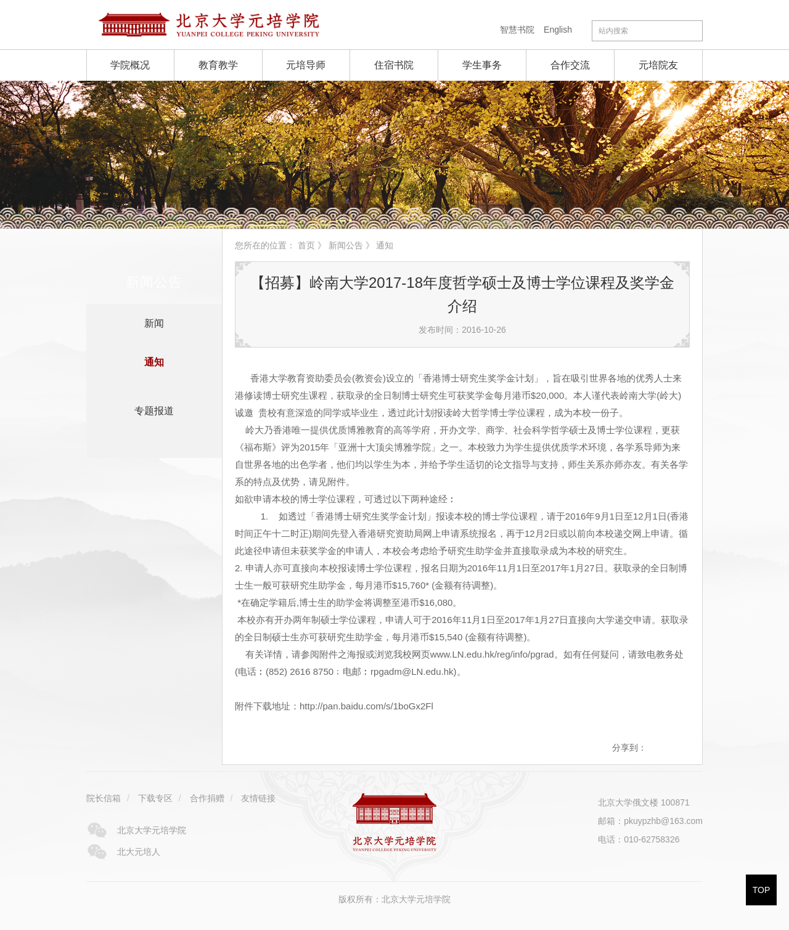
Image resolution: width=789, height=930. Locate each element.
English (558, 30)
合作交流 (570, 65)
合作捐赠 (207, 798)
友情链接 (258, 798)
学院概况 (130, 65)
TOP (762, 890)
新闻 (154, 323)
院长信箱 (103, 798)
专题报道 (154, 411)
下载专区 (155, 798)
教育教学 (218, 65)
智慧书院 (517, 30)
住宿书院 (394, 65)
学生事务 (482, 65)
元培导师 (305, 65)
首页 (306, 245)
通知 (154, 362)
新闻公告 (346, 245)
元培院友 (658, 65)
